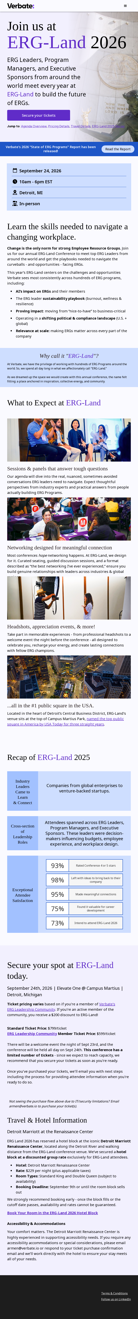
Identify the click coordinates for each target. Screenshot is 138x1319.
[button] (125, 6)
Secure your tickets (39, 115)
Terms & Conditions (114, 1293)
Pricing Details (58, 126)
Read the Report (118, 149)
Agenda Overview (34, 126)
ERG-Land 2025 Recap (108, 126)
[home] (20, 6)
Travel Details (81, 126)
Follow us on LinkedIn (116, 1299)
